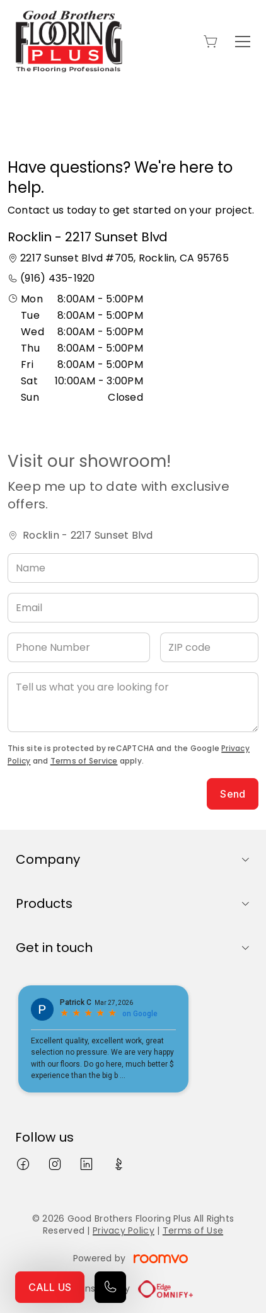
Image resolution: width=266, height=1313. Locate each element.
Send (232, 794)
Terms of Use (193, 1230)
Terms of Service (84, 760)
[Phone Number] (79, 647)
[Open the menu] (242, 41)
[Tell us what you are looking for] (133, 702)
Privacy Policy (123, 1230)
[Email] (133, 607)
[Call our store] (110, 1287)
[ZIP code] (209, 647)
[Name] (133, 568)
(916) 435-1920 (57, 278)
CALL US (49, 1287)
